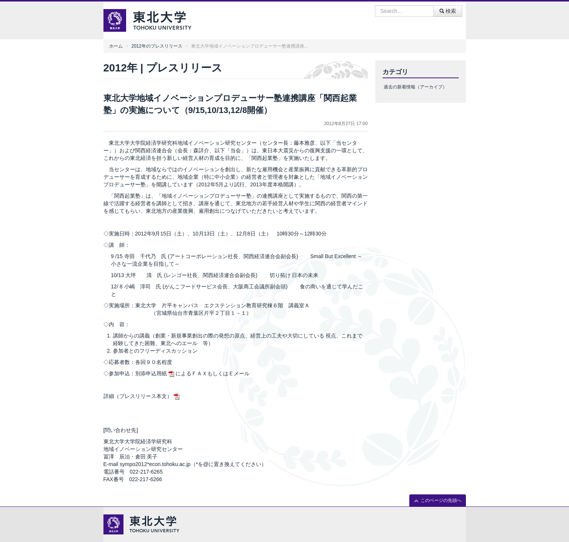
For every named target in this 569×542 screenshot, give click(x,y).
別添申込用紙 (151, 373)
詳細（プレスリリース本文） (137, 396)
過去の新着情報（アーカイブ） (415, 87)
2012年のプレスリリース (156, 46)
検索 (447, 11)
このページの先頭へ (437, 500)
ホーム (116, 46)
